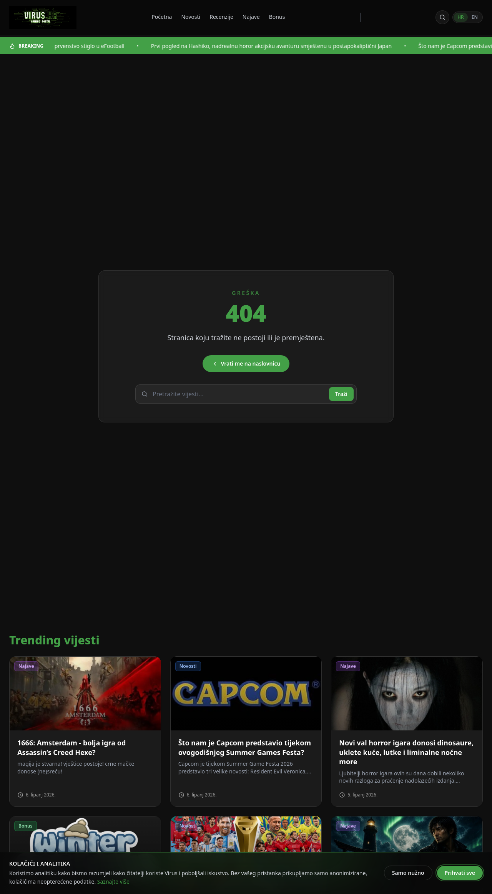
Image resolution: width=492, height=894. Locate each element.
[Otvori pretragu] (442, 17)
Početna (161, 16)
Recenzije (221, 16)
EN (475, 17)
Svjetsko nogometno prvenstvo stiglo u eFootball (76, 46)
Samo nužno (408, 872)
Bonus (277, 16)
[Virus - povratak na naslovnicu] (42, 17)
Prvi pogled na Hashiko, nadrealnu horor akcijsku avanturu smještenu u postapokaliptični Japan (284, 46)
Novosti (190, 16)
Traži (341, 393)
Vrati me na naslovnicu (246, 363)
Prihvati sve (460, 872)
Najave (251, 16)
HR (460, 17)
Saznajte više (113, 881)
